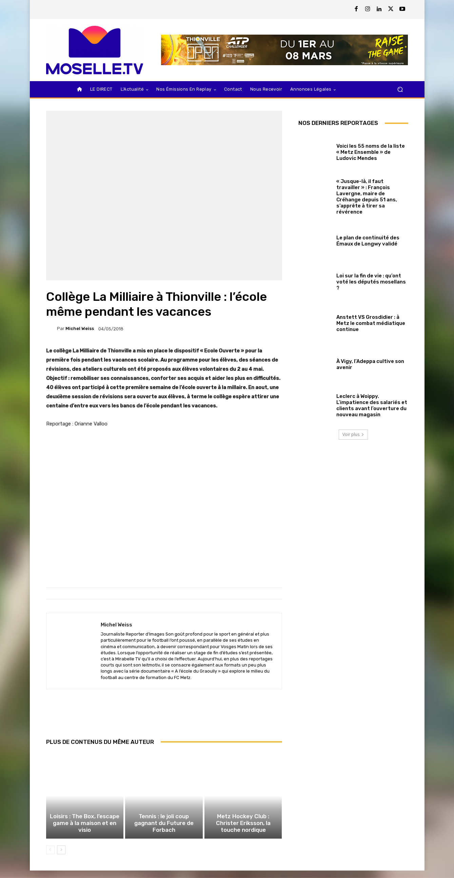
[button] (400, 89)
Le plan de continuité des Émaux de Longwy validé (367, 241)
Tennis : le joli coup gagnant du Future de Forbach (164, 835)
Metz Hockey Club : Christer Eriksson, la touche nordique (243, 832)
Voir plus (353, 434)
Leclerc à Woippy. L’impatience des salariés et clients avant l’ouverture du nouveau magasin (371, 405)
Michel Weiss (79, 328)
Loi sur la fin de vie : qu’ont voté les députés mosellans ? (371, 282)
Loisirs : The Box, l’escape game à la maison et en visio (85, 835)
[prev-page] (50, 857)
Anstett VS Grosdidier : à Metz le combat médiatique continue (370, 323)
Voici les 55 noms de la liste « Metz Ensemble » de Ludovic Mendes (370, 152)
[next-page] (61, 857)
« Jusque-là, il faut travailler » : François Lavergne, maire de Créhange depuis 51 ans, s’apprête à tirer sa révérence (366, 196)
